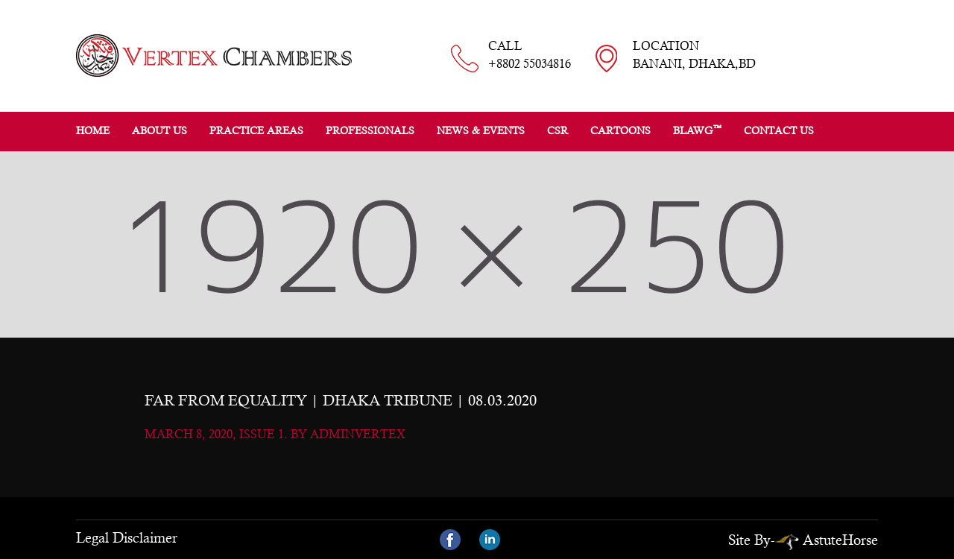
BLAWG (697, 129)
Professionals (370, 130)
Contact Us (779, 130)
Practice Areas (256, 130)
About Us (159, 130)
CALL (529, 56)
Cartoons (620, 130)
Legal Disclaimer (126, 537)
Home (93, 130)
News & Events (481, 130)
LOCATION (694, 56)
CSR (557, 130)
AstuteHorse (826, 539)
